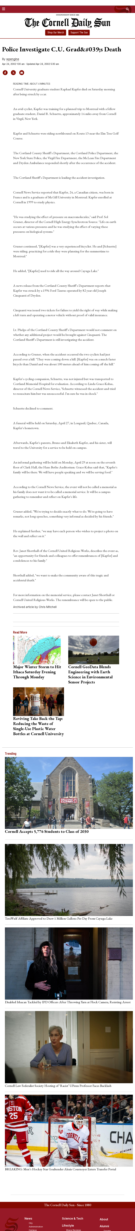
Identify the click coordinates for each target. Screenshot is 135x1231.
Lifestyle (68, 1225)
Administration (36, 1226)
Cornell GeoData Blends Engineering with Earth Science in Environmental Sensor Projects (90, 674)
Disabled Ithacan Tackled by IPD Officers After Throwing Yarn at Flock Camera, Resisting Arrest (68, 1002)
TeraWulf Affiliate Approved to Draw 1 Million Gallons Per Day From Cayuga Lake (58, 918)
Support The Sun (79, 32)
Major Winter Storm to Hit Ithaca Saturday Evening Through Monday (37, 671)
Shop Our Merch (55, 32)
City (31, 1223)
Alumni (104, 1226)
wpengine (12, 59)
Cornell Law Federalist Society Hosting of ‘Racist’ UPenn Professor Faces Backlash (58, 1086)
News (28, 1218)
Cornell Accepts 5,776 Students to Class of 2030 (47, 831)
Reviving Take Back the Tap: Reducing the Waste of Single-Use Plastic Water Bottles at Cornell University (38, 726)
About (104, 1219)
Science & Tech (72, 1218)
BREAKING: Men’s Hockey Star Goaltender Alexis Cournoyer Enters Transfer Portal (60, 1169)
